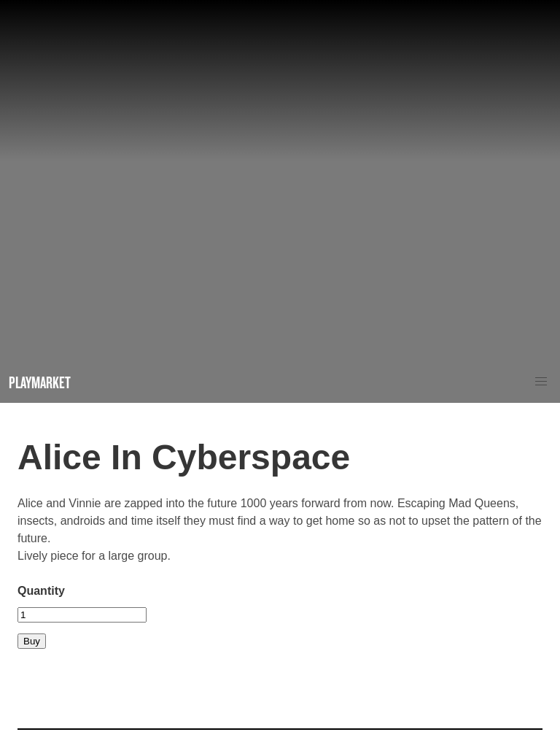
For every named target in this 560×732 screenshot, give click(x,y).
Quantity (41, 591)
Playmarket (40, 382)
